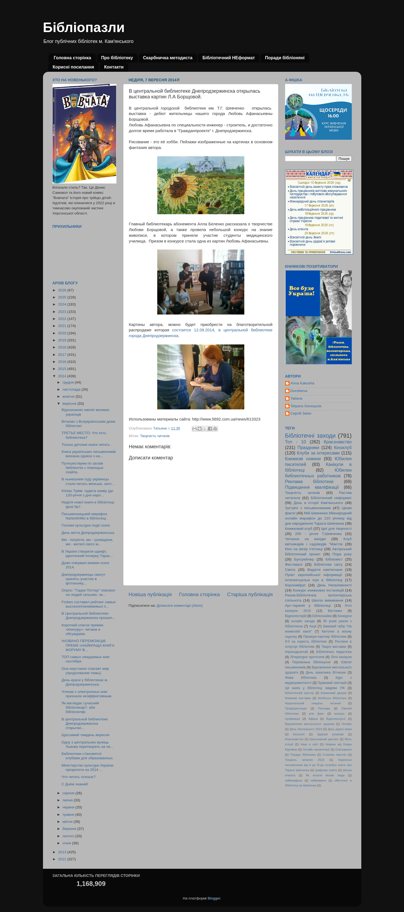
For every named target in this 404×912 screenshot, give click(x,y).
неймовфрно (294, 780)
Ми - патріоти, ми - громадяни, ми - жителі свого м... (87, 542)
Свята (290, 570)
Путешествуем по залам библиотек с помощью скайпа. (82, 467)
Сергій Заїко (301, 413)
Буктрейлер (304, 559)
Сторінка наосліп (334, 754)
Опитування (343, 749)
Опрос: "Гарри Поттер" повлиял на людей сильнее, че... (88, 592)
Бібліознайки (322, 616)
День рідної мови (340, 729)
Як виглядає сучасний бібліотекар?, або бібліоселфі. (80, 707)
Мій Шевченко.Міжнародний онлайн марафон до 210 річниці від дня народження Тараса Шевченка (318, 518)
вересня (70, 403)
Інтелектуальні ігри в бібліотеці (314, 580)
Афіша (313, 718)
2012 (62, 859)
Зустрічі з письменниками (308, 508)
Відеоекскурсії (336, 718)
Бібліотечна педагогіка (333, 652)
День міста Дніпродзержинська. (88, 533)
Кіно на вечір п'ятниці (304, 549)
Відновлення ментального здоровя (309, 724)
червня (69, 807)
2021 (62, 326)
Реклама (324, 708)
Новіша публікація (150, 594)
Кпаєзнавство (294, 739)
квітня (68, 822)
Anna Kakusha (302, 383)
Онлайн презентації (316, 749)
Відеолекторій (296, 616)
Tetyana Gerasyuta (306, 406)
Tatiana (297, 398)
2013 (62, 852)
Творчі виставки (333, 647)
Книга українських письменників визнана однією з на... (88, 454)
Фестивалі (294, 564)
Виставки (335, 611)
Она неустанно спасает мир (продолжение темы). (85, 671)
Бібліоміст (334, 559)
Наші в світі (309, 744)
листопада (72, 389)
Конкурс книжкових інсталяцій (318, 590)
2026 (62, 290)
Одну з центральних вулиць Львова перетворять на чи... (87, 744)
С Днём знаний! (74, 784)
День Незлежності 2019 (306, 729)
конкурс (339, 713)
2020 (62, 333)
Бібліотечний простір (299, 693)
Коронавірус (295, 585)
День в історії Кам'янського (318, 503)
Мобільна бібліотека (332, 698)
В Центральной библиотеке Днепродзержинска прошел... (88, 615)
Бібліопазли (84, 27)
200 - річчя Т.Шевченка (318, 534)
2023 (62, 312)
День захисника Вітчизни (326, 672)
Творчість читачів (154, 436)
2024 (62, 304)
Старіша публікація (250, 594)
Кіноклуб (342, 447)
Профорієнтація (296, 708)
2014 (62, 376)
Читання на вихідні (305, 539)
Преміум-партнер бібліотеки (324, 637)
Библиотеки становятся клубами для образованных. (87, 756)
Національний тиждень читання (313, 703)
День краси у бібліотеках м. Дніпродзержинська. (84, 682)
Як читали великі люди (325, 775)
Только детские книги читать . (86, 445)
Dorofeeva (299, 391)
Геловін (346, 724)
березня (70, 829)
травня (69, 815)
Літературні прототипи (307, 657)
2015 (62, 369)
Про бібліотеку (117, 57)
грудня (69, 382)
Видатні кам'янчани (324, 570)
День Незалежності (334, 585)
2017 (62, 355)
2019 (62, 340)
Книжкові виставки (298, 698)
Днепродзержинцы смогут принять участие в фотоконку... (83, 578)
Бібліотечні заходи (310, 435)
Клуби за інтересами (318, 452)
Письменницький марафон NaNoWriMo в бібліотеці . (84, 516)
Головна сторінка (72, 57)
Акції (312, 626)
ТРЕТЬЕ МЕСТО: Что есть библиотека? (83, 435)
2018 (62, 347)
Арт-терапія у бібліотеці (308, 605)
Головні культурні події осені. (85, 525)
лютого (69, 836)
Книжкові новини (303, 458)
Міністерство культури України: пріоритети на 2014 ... (87, 767)
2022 (62, 319)
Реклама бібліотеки (309, 481)
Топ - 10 (295, 441)
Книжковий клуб (298, 529)
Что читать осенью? (78, 777)
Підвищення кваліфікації (312, 487)
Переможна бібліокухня (311, 662)
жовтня (69, 396)
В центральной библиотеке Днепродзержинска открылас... (84, 723)
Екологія (298, 734)
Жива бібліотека (301, 678)
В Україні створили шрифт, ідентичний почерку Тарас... (87, 553)
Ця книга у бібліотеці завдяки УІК (315, 688)
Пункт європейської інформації (313, 575)
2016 (62, 362)
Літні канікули (341, 657)
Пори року (341, 554)
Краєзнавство (337, 441)
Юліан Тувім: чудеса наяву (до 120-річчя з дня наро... (87, 493)
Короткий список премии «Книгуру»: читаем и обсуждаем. (82, 629)
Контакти (114, 67)
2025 (62, 297)
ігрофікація (292, 718)
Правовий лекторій (332, 683)
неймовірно (318, 780)
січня (67, 843)
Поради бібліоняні (285, 57)
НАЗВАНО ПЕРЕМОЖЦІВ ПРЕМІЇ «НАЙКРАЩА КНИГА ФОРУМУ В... (87, 645)
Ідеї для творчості (336, 529)
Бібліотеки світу (328, 564)
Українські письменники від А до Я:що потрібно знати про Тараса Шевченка (318, 765)
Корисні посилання (73, 67)
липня (68, 800)
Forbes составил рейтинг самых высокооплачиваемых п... (88, 604)
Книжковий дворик (334, 693)
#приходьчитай (296, 652)
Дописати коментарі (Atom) (180, 605)
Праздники (308, 447)
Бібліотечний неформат (331, 498)
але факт (316, 713)
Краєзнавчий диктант (324, 739)
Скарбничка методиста (168, 57)
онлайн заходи (303, 621)
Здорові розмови (330, 734)
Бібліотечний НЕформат (228, 57)
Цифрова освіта (326, 770)
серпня (69, 793)
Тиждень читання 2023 (305, 759)
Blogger (214, 898)
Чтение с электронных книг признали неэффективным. (86, 694)
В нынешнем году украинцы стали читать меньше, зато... (88, 481)
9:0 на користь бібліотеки (306, 641)
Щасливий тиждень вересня (85, 735)
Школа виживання (327, 600)
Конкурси (345, 616)
